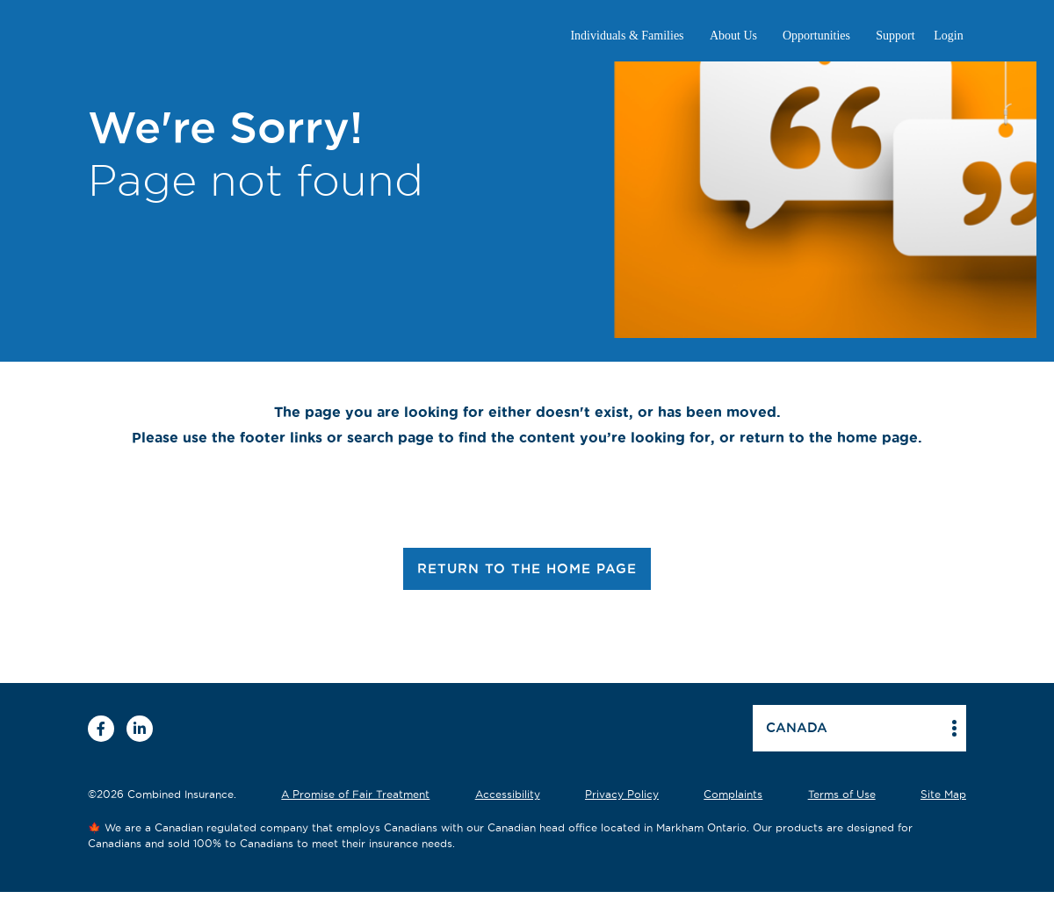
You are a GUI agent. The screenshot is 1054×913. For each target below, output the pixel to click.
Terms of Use (842, 794)
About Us (733, 35)
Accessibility (507, 794)
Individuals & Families (626, 35)
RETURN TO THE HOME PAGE (527, 568)
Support (895, 35)
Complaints (733, 794)
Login (948, 35)
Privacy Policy (622, 794)
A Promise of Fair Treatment (355, 794)
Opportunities (816, 35)
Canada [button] (796, 727)
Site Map (943, 794)
